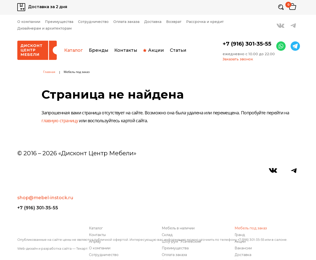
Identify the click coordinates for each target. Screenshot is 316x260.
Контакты (125, 50)
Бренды (98, 50)
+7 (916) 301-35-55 (247, 44)
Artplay (96, 199)
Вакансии (244, 206)
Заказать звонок (238, 59)
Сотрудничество (93, 22)
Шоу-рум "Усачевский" (183, 199)
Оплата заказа (126, 22)
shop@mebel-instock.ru (45, 170)
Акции (153, 50)
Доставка (152, 22)
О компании (28, 22)
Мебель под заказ (252, 186)
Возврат (173, 22)
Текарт (82, 248)
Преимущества (59, 22)
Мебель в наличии (179, 186)
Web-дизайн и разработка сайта (44, 248)
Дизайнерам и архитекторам (44, 28)
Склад (168, 193)
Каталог (73, 50)
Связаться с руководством (113, 226)
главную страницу (59, 121)
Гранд (241, 193)
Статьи (178, 50)
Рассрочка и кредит (205, 22)
